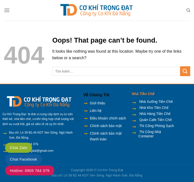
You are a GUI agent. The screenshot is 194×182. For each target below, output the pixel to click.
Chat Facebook (23, 159)
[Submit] (185, 71)
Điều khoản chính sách (108, 118)
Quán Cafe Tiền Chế (155, 120)
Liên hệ (96, 111)
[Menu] (7, 10)
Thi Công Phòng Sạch (156, 126)
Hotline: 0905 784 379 (30, 170)
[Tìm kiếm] (188, 10)
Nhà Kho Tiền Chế (153, 108)
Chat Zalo (18, 147)
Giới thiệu (97, 103)
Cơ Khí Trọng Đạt (110, 170)
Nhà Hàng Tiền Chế (154, 114)
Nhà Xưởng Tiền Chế (156, 102)
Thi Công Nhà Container (149, 134)
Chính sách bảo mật (106, 126)
